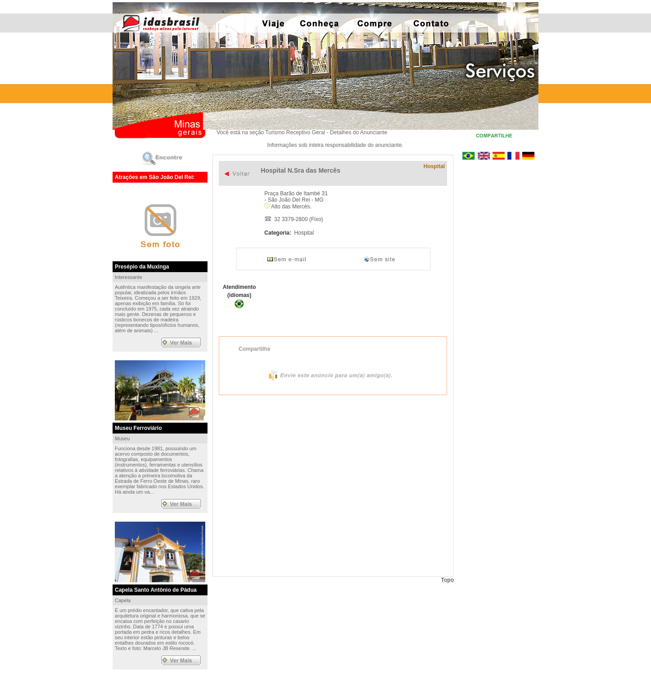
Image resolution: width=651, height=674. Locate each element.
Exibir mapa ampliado (333, 485)
